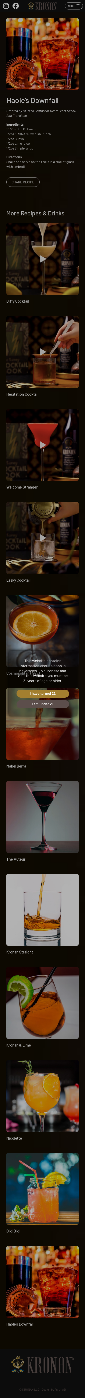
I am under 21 (43, 704)
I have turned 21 (43, 693)
